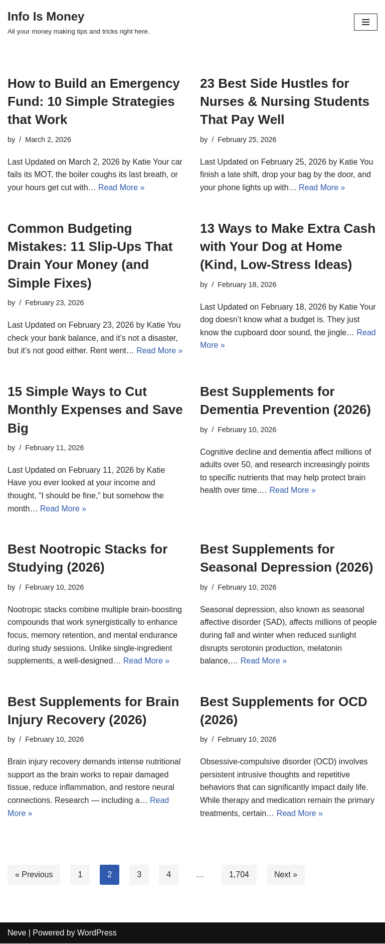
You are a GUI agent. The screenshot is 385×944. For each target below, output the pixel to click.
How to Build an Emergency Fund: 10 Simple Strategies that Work (94, 101)
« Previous (34, 875)
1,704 (239, 875)
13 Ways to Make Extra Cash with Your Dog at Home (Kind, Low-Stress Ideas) (287, 247)
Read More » (121, 187)
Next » (285, 875)
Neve (17, 933)
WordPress (97, 933)
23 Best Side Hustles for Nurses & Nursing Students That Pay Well (284, 101)
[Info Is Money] (79, 22)
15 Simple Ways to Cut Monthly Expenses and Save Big (95, 410)
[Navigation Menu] (365, 22)
